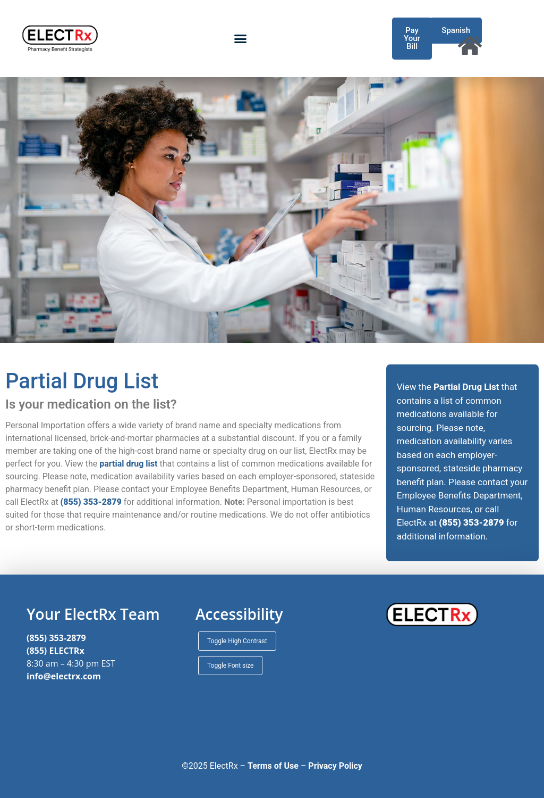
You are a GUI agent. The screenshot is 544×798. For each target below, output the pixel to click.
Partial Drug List (466, 386)
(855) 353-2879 (56, 638)
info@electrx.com (64, 676)
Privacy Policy (335, 766)
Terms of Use (273, 766)
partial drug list (128, 464)
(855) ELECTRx (55, 650)
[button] (240, 39)
